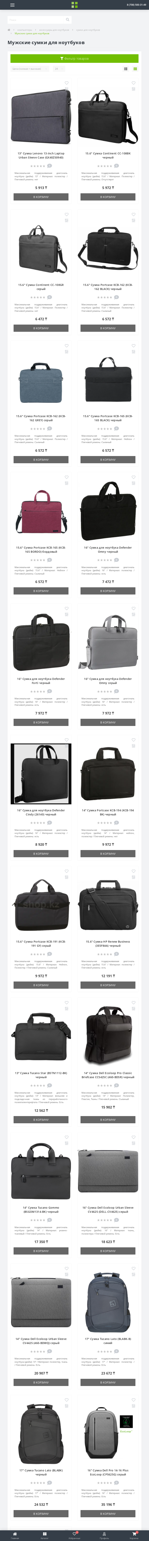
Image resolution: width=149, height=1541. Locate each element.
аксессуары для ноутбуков (54, 30)
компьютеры (24, 30)
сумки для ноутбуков (88, 30)
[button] (136, 4)
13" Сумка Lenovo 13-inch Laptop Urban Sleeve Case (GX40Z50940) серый (41, 157)
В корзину (41, 197)
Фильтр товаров (74, 58)
